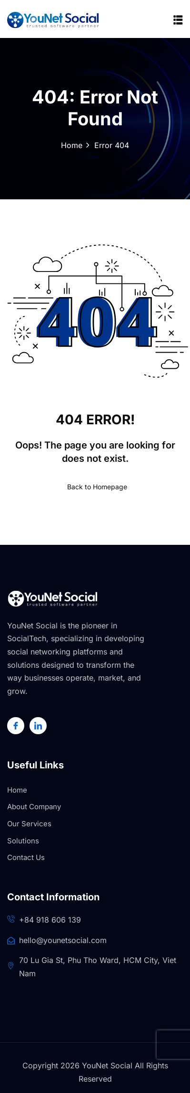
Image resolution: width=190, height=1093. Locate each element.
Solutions (23, 840)
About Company (34, 806)
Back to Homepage (95, 487)
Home (71, 145)
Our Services (29, 823)
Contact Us (26, 857)
